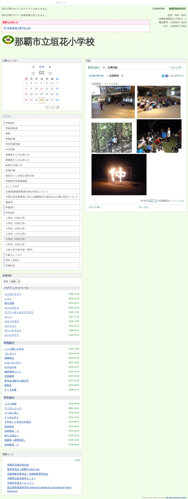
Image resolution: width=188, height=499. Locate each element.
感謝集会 (9, 358)
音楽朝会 (9, 426)
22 (26, 101)
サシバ (8, 316)
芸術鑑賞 (9, 376)
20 (52, 95)
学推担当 (10, 265)
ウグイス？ (10, 326)
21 (57, 95)
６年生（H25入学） (16, 244)
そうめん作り (11, 417)
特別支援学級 (13, 144)
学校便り (10, 207)
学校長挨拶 (12, 128)
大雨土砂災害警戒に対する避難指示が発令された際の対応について (42, 196)
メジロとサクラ (12, 294)
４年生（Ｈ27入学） (16, 233)
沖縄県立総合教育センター (21, 478)
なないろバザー (12, 362)
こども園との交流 (14, 348)
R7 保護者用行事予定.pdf (17, 28)
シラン (8, 298)
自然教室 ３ (11, 431)
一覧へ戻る (143, 207)
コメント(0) (177, 200)
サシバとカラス (12, 330)
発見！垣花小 (12, 260)
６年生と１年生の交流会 (17, 421)
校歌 (8, 133)
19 (47, 95)
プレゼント (10, 353)
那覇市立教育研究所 (18, 464)
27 (52, 101)
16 (31, 95)
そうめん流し (11, 412)
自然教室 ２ (11, 444)
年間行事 (10, 170)
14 (57, 89)
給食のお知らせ (14, 165)
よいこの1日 (12, 186)
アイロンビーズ (12, 408)
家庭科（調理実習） (15, 440)
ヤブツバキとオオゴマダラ (18, 312)
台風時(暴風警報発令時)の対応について (27, 191)
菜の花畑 (9, 303)
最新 (12, 281)
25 (41, 101)
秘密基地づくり (12, 371)
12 (47, 89)
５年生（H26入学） (16, 239)
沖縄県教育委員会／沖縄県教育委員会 (27, 474)
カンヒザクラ (11, 307)
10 (36, 89)
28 (57, 101)
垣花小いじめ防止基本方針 (20, 175)
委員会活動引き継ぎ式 (16, 380)
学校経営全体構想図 (16, 181)
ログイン (61, 2)
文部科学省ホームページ (20, 483)
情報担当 (179, 75)
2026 (41, 66)
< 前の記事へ (176, 67)
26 (47, 101)
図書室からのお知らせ (18, 160)
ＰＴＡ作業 (10, 389)
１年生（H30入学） (16, 218)
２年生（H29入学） (16, 223)
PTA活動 (10, 149)
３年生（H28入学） (16, 228)
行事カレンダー (13, 255)
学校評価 (10, 138)
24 (36, 101)
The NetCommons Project (176, 498)
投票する (153, 201)
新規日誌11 (94, 67)
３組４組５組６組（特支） (20, 249)
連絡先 (9, 202)
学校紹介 (10, 123)
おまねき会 (10, 367)
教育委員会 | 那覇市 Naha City (23, 469)
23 (31, 101)
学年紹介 (10, 212)
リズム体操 (10, 403)
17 (36, 95)
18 (41, 95)
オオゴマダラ (11, 321)
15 (26, 95)
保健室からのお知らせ (18, 154)
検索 (77, 460)
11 (41, 89)
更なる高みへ (11, 435)
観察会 (8, 385)
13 (52, 89)
